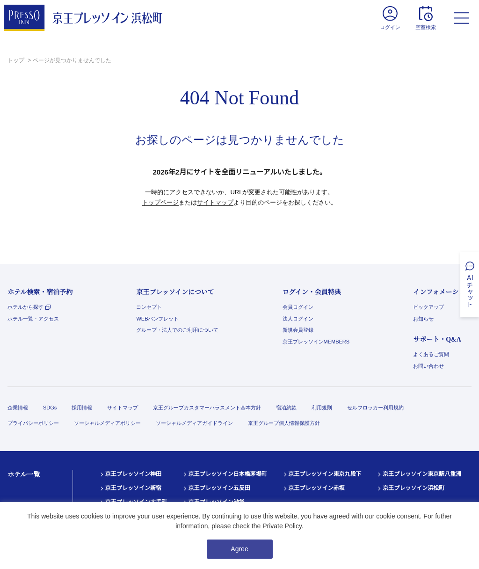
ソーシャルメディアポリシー (107, 423)
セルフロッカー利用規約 (375, 407)
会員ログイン (298, 307)
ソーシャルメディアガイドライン (194, 423)
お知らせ (423, 318)
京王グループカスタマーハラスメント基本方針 (207, 407)
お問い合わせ (428, 366)
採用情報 (82, 407)
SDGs (50, 407)
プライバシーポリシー (33, 423)
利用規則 (322, 407)
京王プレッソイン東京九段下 (325, 474)
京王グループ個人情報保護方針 (284, 423)
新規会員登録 (298, 330)
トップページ (160, 202)
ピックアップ (428, 307)
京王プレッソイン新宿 (133, 488)
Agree (239, 549)
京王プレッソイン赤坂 (317, 488)
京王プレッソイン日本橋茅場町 (228, 474)
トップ (16, 60)
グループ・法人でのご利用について (177, 330)
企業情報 (17, 407)
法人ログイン (298, 318)
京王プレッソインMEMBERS (316, 341)
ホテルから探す (29, 307)
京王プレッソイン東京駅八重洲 (422, 474)
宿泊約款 (286, 407)
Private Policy (282, 526)
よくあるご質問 (431, 354)
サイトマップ (215, 202)
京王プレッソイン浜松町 (413, 488)
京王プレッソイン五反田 (219, 488)
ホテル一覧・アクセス (33, 318)
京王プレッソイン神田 (133, 474)
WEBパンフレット (157, 318)
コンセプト (149, 307)
